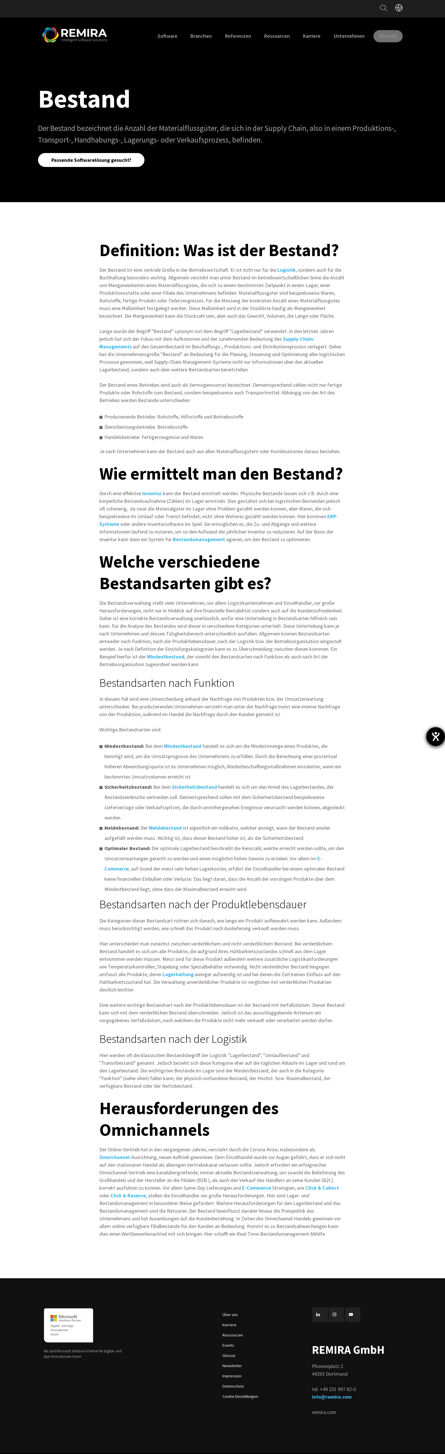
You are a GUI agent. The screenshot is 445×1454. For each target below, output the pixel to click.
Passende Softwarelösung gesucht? (92, 160)
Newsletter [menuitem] (232, 1366)
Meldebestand (165, 828)
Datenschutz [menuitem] (233, 1387)
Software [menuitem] (160, 36)
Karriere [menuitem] (305, 36)
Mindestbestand (165, 657)
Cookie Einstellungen (240, 1397)
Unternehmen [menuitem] (342, 36)
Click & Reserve (128, 1196)
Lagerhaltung (178, 975)
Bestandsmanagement (199, 540)
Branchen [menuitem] (194, 36)
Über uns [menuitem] (230, 1315)
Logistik (286, 270)
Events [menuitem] (228, 1346)
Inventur (152, 494)
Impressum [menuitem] (232, 1376)
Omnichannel (114, 1158)
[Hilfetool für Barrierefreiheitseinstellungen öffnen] (435, 736)
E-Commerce (256, 1188)
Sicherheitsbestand (194, 787)
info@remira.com (332, 1397)
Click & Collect (322, 1188)
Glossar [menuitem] (229, 1356)
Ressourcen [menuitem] (270, 36)
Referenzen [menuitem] (231, 36)
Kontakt (384, 35)
